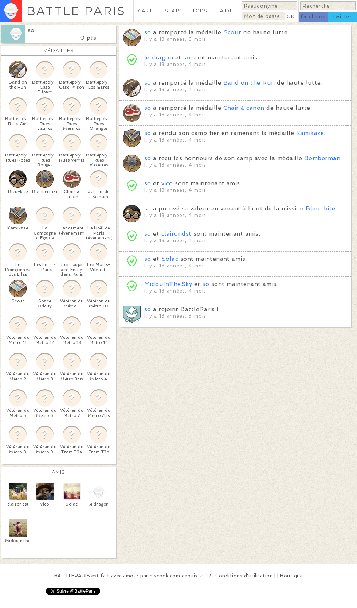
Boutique (291, 575)
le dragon (158, 57)
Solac (169, 258)
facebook (313, 16)
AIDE (226, 10)
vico (167, 183)
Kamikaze (310, 132)
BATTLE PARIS (76, 11)
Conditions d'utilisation (244, 575)
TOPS (199, 10)
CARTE (147, 10)
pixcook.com (165, 575)
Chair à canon (243, 107)
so (31, 30)
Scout (232, 32)
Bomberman (322, 158)
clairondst (176, 233)
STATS (173, 10)
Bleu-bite (320, 208)
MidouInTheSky (168, 283)
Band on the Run (249, 82)
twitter (342, 16)
